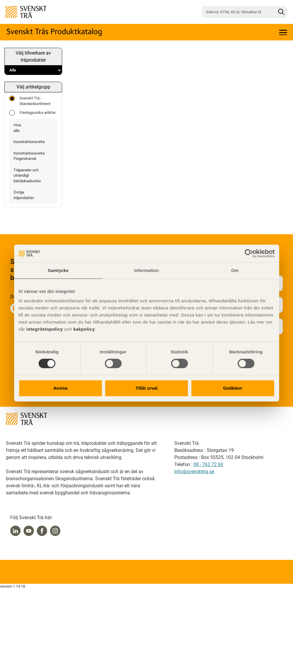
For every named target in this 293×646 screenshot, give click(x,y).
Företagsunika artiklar (32, 113)
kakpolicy (84, 329)
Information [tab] (146, 270)
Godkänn (232, 388)
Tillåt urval (146, 388)
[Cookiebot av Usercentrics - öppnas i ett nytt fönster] (249, 253)
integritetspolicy (44, 329)
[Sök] (281, 12)
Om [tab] (235, 270)
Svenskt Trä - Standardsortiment (29, 101)
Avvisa (60, 388)
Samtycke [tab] (58, 270)
